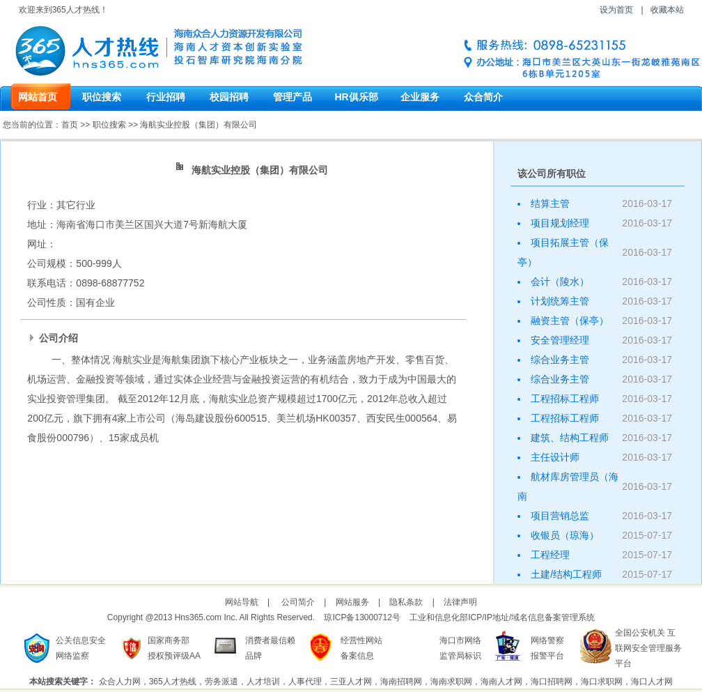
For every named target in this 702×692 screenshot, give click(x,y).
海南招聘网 (401, 681)
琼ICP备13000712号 (362, 617)
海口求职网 (602, 681)
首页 (69, 125)
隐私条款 (406, 602)
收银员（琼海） (565, 535)
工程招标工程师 (565, 398)
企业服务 (419, 96)
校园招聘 (229, 96)
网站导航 (241, 602)
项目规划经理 (560, 223)
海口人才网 (652, 681)
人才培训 (263, 681)
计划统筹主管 (560, 301)
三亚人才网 (351, 681)
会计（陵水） (560, 281)
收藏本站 (667, 10)
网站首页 (37, 96)
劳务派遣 (221, 681)
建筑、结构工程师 (570, 437)
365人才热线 (172, 681)
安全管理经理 (560, 340)
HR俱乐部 (355, 96)
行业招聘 (165, 96)
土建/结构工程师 (566, 574)
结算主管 (550, 203)
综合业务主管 (560, 359)
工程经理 (550, 554)
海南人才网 (501, 681)
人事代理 (305, 681)
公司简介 (298, 602)
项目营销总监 (560, 515)
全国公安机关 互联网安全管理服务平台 (648, 648)
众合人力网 (120, 681)
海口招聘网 (551, 681)
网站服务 (352, 602)
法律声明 (460, 602)
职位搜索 (101, 96)
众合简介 (483, 96)
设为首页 (616, 10)
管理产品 (292, 96)
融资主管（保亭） (570, 320)
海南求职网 (451, 681)
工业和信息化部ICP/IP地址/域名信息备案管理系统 (502, 617)
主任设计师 (555, 457)
